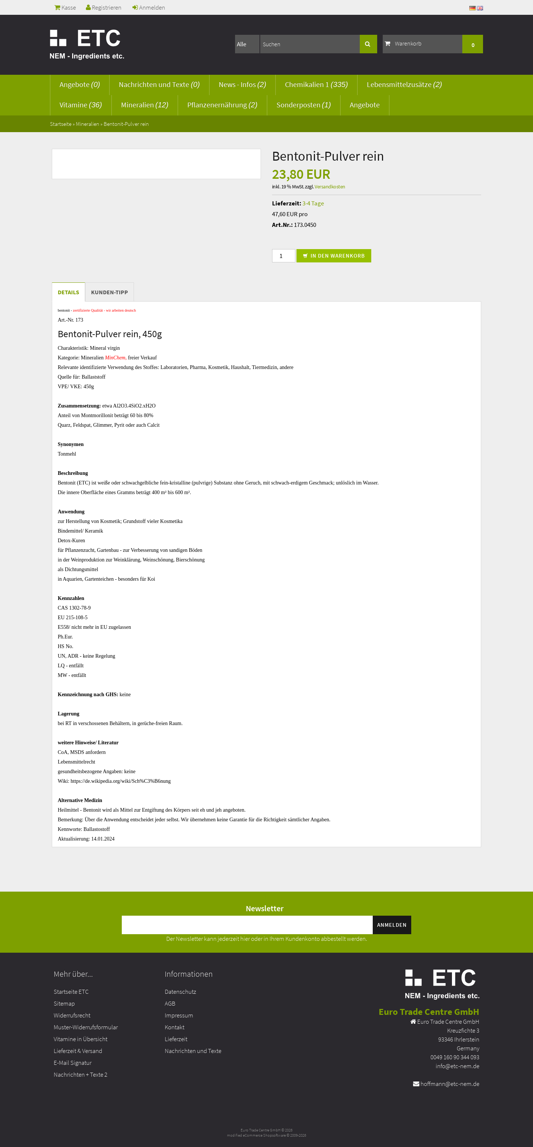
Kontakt (174, 1027)
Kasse (65, 7)
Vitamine (81, 104)
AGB (170, 1003)
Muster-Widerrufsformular (86, 1027)
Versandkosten (330, 186)
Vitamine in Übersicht (80, 1039)
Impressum (179, 1015)
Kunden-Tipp (109, 292)
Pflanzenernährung (222, 104)
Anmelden (149, 7)
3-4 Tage (313, 203)
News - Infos (242, 84)
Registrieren (103, 7)
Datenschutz (180, 991)
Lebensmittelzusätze (404, 84)
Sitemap (64, 1003)
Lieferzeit (176, 1039)
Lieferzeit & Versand (78, 1051)
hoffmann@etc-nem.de (449, 1084)
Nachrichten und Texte (159, 84)
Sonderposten (303, 104)
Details (68, 292)
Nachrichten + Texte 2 (80, 1074)
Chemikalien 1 (316, 84)
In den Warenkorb (334, 255)
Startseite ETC (71, 991)
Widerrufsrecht (72, 1015)
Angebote (80, 84)
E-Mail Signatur (72, 1063)
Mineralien (145, 104)
